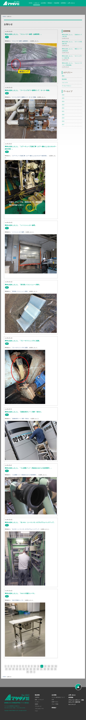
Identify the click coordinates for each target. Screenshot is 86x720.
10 (34, 666)
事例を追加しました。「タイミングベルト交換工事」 (72, 58)
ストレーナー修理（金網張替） (20, 41)
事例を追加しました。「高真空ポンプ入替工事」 (72, 36)
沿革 (53, 699)
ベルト (36, 710)
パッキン (37, 701)
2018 (63, 121)
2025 (63, 98)
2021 (63, 111)
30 (51, 669)
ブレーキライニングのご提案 (20, 347)
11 (38, 666)
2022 (63, 108)
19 (13, 669)
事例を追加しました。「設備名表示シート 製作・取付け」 (23, 412)
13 (45, 666)
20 (16, 669)
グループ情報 (55, 704)
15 (52, 666)
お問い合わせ (71, 3)
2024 (63, 101)
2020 (63, 114)
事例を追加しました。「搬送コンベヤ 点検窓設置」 (72, 51)
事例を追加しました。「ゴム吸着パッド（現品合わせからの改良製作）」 (28, 468)
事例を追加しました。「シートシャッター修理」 (20, 225)
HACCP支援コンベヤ (17, 600)
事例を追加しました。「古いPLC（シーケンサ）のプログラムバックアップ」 (30, 522)
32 (27, 671)
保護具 (36, 704)
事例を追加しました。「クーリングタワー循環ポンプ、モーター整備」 (28, 90)
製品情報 (56, 3)
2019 (63, 118)
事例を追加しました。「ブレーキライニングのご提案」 (23, 341)
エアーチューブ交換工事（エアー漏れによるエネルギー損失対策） (30, 155)
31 (55, 669)
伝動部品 (37, 697)
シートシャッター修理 (18, 232)
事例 (63, 76)
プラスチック (38, 706)
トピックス (65, 82)
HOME (30, 3)
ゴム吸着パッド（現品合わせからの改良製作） (24, 474)
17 (6, 669)
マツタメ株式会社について (58, 697)
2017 (63, 124)
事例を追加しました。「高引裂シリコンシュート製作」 (23, 284)
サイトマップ (72, 704)
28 (44, 669)
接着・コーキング (39, 699)
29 (48, 669)
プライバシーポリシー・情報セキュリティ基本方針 (76, 701)
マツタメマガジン (66, 85)
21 (20, 669)
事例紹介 (50, 3)
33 (31, 671)
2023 (63, 104)
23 (27, 669)
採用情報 (63, 3)
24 (30, 669)
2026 (63, 95)
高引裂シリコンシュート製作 (20, 291)
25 (34, 669)
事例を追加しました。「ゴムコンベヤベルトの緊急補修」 (72, 65)
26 (37, 669)
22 (23, 669)
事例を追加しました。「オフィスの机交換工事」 (72, 44)
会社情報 (43, 3)
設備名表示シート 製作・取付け (20, 418)
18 (9, 669)
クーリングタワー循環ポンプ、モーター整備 (24, 97)
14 (48, 666)
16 (55, 666)
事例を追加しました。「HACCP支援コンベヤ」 (20, 593)
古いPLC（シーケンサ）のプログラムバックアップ (25, 529)
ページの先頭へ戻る (78, 687)
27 (41, 669)
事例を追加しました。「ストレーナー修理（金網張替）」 (23, 34)
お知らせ (36, 3)
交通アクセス (55, 701)
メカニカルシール (39, 708)
